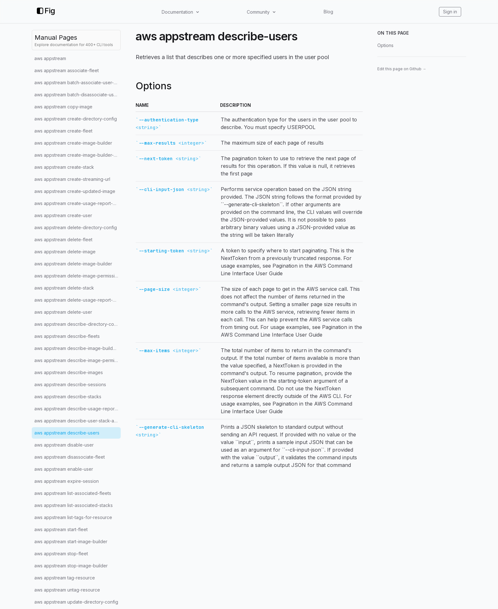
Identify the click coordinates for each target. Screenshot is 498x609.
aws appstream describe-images (68, 372)
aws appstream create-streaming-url (72, 179)
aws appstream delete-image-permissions (77, 275)
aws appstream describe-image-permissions (77, 360)
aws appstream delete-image (65, 251)
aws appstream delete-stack (64, 288)
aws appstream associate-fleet (66, 70)
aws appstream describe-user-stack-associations (77, 420)
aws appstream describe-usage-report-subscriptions (77, 408)
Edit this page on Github (401, 68)
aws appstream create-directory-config (75, 118)
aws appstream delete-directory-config (75, 227)
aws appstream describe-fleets (67, 336)
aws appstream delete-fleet (63, 239)
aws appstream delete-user (63, 312)
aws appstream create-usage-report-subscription (77, 203)
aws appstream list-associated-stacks (73, 505)
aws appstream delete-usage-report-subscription (77, 300)
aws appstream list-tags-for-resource (73, 517)
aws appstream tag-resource (64, 577)
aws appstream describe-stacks (67, 396)
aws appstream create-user (63, 215)
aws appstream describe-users (66, 432)
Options (385, 45)
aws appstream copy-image (63, 106)
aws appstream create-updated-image (74, 191)
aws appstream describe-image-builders (76, 348)
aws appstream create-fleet (63, 130)
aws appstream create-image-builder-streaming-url (77, 155)
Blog (328, 11)
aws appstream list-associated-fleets (72, 493)
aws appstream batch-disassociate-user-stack (77, 94)
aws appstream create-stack (64, 167)
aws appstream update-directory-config (76, 602)
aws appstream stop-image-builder (71, 565)
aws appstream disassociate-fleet (69, 457)
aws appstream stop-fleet (61, 553)
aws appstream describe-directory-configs (77, 324)
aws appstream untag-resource (67, 589)
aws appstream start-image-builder (70, 541)
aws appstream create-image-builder (73, 143)
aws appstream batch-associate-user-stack (77, 82)
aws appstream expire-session (66, 481)
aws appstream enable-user (63, 469)
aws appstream (50, 58)
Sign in (450, 11)
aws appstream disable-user (64, 445)
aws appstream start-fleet (61, 529)
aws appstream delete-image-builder (73, 263)
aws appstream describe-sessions (70, 384)
